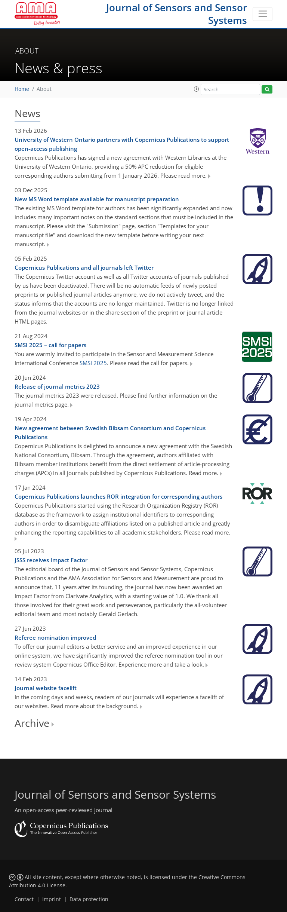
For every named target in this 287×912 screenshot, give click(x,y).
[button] (196, 89)
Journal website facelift (46, 688)
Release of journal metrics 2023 (57, 386)
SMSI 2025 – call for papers (50, 345)
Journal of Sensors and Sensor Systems (176, 14)
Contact (24, 899)
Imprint (51, 899)
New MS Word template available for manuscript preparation (97, 199)
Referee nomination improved (55, 637)
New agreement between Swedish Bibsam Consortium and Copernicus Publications (110, 432)
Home (22, 89)
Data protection (89, 899)
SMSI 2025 (93, 363)
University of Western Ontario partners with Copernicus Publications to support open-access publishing (122, 144)
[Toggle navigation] (262, 14)
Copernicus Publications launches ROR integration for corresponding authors (118, 496)
